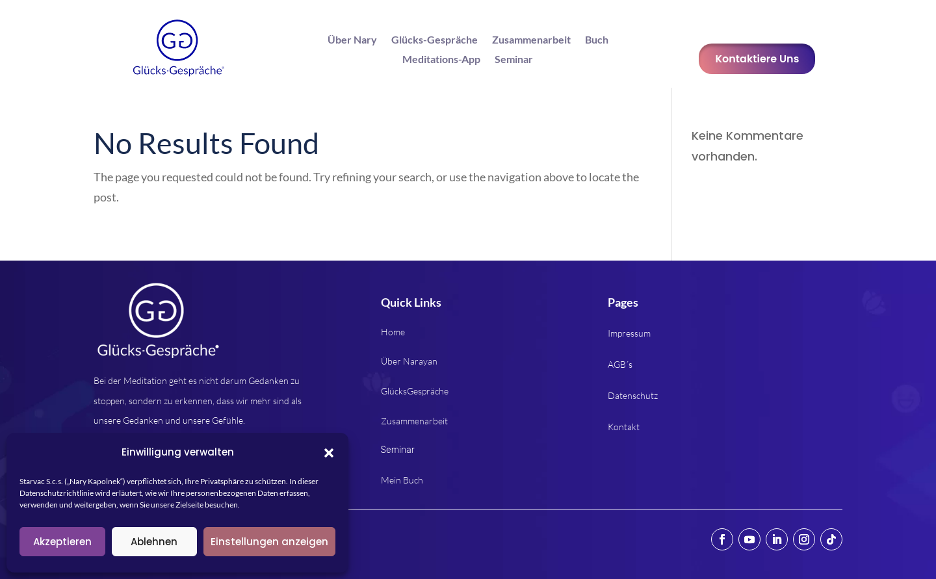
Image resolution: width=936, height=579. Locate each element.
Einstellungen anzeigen (269, 541)
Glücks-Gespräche (434, 40)
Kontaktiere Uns (757, 58)
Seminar (514, 60)
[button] (328, 452)
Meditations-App (441, 60)
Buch (596, 40)
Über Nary (352, 40)
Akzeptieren (62, 541)
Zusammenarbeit (531, 40)
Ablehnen (154, 541)
